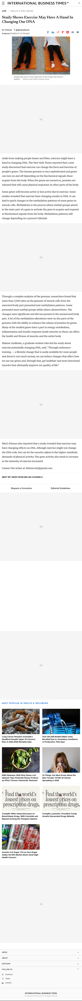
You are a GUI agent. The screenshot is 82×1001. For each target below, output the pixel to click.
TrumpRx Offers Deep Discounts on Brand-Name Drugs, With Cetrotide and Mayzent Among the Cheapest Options (20, 816)
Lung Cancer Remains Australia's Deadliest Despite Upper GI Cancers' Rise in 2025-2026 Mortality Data (19, 739)
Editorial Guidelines (60, 488)
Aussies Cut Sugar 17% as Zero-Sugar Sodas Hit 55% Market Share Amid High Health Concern (20, 854)
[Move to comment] (77, 32)
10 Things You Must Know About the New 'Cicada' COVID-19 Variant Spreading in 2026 (59, 777)
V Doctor (9, 30)
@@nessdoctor (23, 30)
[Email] (72, 32)
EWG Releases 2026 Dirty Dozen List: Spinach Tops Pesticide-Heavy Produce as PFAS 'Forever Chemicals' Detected (20, 777)
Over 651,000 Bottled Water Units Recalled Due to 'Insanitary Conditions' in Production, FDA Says (60, 739)
